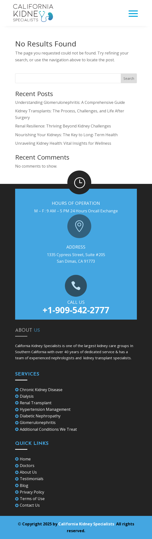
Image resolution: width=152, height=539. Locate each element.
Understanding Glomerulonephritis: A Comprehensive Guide (70, 102)
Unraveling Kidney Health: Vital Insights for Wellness (63, 143)
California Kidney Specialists (86, 524)
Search (128, 78)
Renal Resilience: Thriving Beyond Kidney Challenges (63, 126)
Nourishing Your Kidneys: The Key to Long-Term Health (66, 134)
